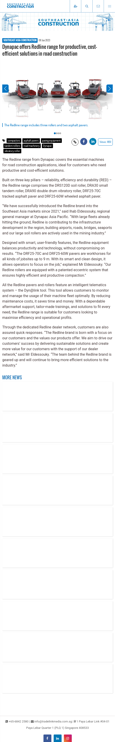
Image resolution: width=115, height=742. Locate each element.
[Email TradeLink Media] (98, 6)
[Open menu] (109, 6)
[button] (86, 6)
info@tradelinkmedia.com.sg (53, 721)
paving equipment (51, 140)
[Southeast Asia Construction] (27, 6)
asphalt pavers (31, 140)
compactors (14, 140)
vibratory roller (12, 151)
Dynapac (47, 145)
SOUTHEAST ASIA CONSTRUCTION (19, 40)
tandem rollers (12, 145)
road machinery (32, 145)
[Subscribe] (75, 6)
